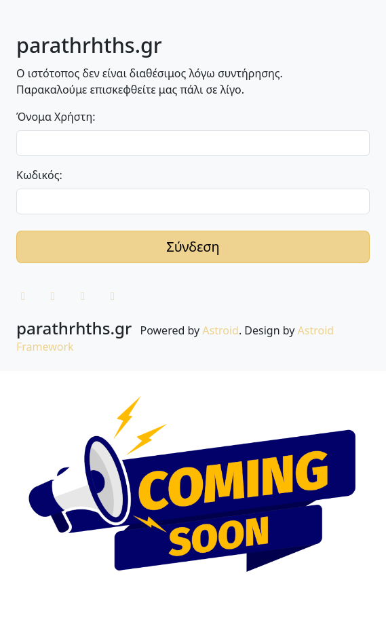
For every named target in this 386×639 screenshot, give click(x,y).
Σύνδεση (193, 246)
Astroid (220, 330)
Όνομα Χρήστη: (55, 116)
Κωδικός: (39, 175)
